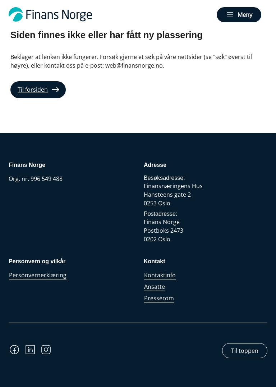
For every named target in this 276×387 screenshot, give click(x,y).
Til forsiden (33, 90)
